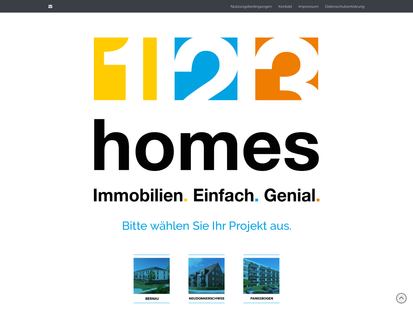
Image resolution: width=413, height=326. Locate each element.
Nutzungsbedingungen (251, 6)
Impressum (308, 6)
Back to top (401, 298)
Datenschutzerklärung (345, 6)
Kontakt (285, 6)
